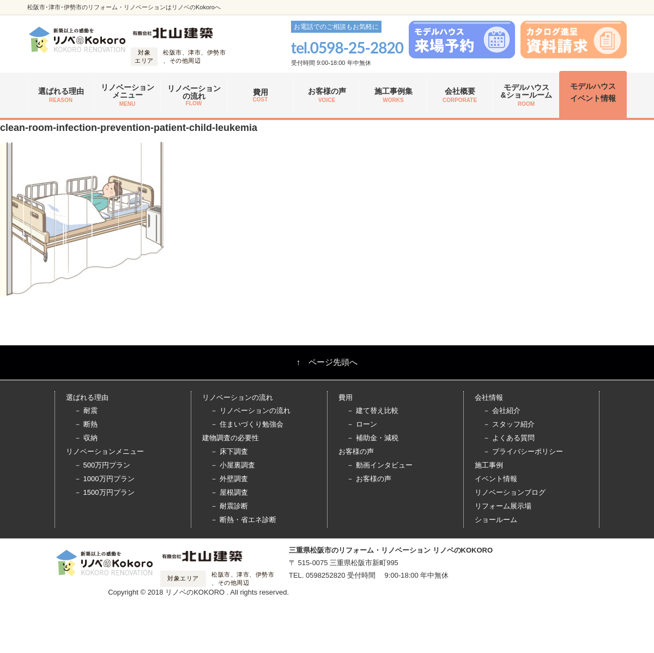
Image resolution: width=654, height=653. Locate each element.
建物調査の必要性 (230, 438)
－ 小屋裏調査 (232, 465)
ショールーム (496, 520)
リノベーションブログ (510, 492)
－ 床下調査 (229, 451)
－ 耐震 (86, 410)
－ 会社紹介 (501, 410)
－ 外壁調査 (229, 479)
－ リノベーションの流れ (250, 410)
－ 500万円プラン (102, 465)
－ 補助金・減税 (372, 438)
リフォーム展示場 (503, 506)
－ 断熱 (86, 424)
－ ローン (362, 424)
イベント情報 (496, 479)
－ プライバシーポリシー (523, 451)
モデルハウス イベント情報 (593, 92)
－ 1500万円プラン (104, 492)
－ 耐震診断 (229, 506)
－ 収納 (86, 438)
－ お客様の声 (369, 479)
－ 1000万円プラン (104, 479)
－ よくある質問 (509, 438)
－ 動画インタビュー (380, 465)
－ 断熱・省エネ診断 (243, 520)
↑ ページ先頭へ (327, 362)
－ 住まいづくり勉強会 (246, 424)
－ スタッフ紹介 (509, 424)
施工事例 (489, 465)
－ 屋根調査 (229, 492)
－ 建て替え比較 (372, 410)
